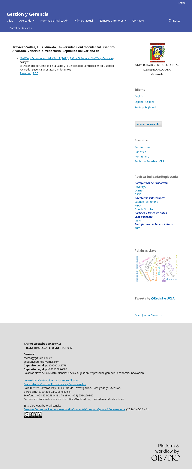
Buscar (177, 20)
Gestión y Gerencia (28, 14)
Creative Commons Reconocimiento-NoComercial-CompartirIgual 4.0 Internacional (74, 409)
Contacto (138, 20)
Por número (142, 156)
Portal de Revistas (20, 28)
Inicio (10, 20)
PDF (35, 73)
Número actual (83, 20)
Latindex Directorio (146, 201)
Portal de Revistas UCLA (149, 161)
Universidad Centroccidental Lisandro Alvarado (52, 380)
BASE (138, 194)
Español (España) (145, 102)
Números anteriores (111, 20)
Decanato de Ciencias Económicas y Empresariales (55, 384)
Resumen (25, 73)
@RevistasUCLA (163, 298)
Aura (137, 228)
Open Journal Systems (148, 315)
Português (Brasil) (146, 107)
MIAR (138, 205)
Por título (140, 152)
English (139, 96)
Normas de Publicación (54, 20)
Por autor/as (142, 147)
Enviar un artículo (148, 124)
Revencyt (140, 186)
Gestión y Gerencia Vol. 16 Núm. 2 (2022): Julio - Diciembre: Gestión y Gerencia (66, 58)
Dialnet (139, 190)
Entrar (181, 3)
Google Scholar (144, 209)
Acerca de (25, 20)
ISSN (138, 220)
